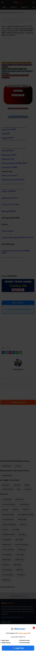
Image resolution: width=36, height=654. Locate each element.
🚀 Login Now (18, 648)
